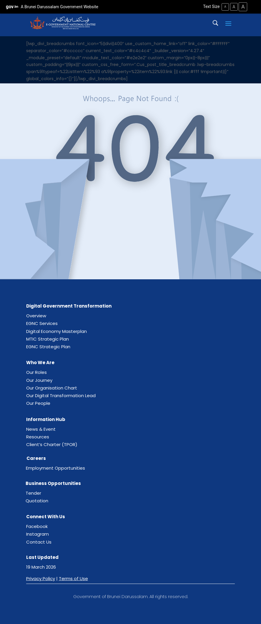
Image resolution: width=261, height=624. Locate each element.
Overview (36, 316)
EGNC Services (42, 323)
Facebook (37, 526)
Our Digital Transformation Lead (61, 395)
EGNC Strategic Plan (48, 347)
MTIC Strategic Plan (47, 339)
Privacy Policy (40, 578)
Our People (38, 403)
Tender (33, 493)
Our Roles (36, 372)
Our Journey (39, 380)
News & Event (41, 429)
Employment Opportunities (55, 468)
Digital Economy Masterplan (56, 331)
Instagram (37, 534)
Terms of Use (73, 578)
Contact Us (38, 542)
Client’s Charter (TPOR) (51, 444)
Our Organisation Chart (51, 387)
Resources (37, 436)
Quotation (37, 500)
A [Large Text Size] (243, 7)
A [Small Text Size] (224, 6)
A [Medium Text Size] (233, 6)
